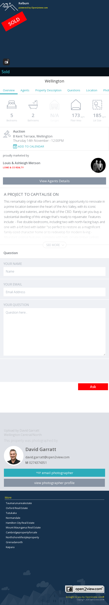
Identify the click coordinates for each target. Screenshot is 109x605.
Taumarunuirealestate (19, 503)
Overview (9, 90)
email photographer (57, 472)
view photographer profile (54, 483)
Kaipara (10, 547)
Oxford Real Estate (17, 508)
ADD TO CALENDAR (31, 146)
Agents (25, 90)
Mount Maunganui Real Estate (23, 527)
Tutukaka (11, 513)
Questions (73, 90)
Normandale (13, 518)
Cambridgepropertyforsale (21, 532)
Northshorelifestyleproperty (22, 537)
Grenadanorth (14, 542)
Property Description (48, 90)
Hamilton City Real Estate (20, 522)
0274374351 (38, 462)
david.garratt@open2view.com (47, 457)
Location (91, 90)
